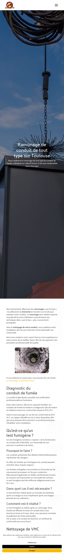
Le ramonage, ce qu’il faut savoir (20, 380)
